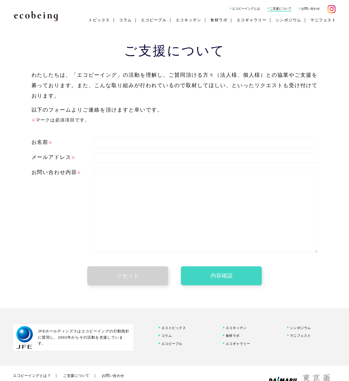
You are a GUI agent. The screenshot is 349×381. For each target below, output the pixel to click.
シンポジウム (288, 20)
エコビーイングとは (246, 8)
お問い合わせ (310, 8)
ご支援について (280, 8)
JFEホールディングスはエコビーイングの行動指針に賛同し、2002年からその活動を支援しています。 (83, 326)
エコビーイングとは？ (34, 364)
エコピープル (154, 20)
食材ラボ (218, 20)
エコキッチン (188, 20)
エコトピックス (174, 316)
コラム (125, 20)
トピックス (99, 20)
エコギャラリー (252, 20)
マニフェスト (323, 20)
